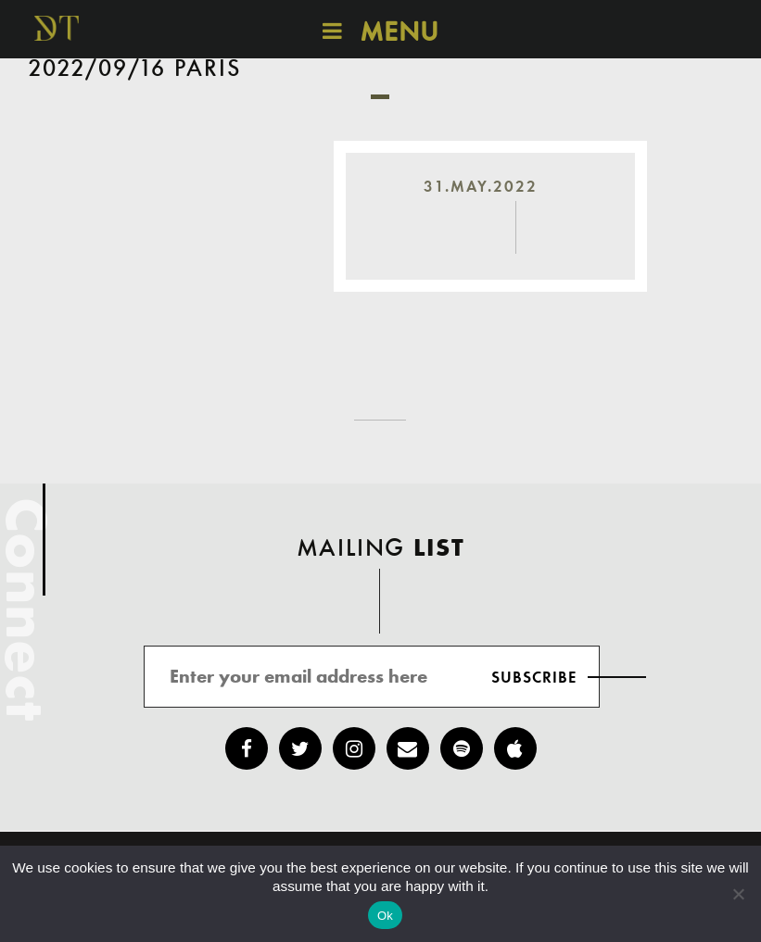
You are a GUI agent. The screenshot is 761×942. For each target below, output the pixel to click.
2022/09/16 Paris (135, 69)
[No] (738, 894)
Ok (385, 916)
